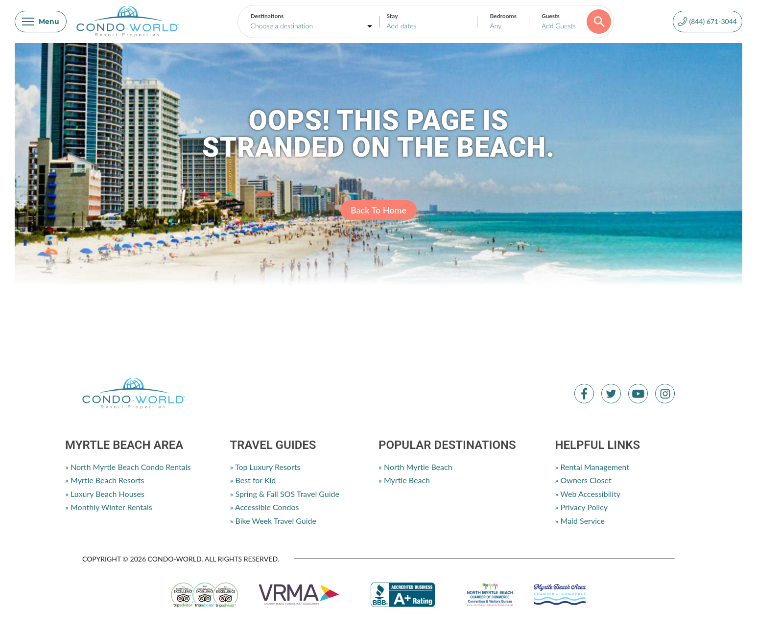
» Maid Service (580, 520)
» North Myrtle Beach (415, 466)
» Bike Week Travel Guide (273, 520)
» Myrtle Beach (404, 480)
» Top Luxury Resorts (265, 466)
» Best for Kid (253, 480)
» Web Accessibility (588, 493)
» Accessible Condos (264, 507)
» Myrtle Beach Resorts (104, 480)
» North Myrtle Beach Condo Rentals (128, 466)
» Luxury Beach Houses (104, 493)
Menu (40, 21)
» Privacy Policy (581, 507)
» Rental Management (592, 466)
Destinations (267, 16)
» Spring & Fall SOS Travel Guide (284, 493)
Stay (392, 16)
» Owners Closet (583, 480)
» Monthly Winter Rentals (108, 507)
